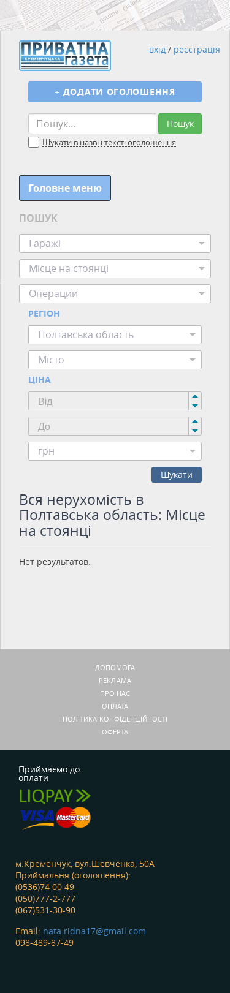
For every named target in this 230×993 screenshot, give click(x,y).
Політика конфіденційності (115, 718)
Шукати (177, 474)
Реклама (115, 680)
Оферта (115, 731)
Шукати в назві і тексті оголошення (109, 142)
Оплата (115, 706)
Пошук (180, 123)
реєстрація (197, 49)
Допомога (115, 667)
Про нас (115, 693)
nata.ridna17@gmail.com (94, 931)
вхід (157, 49)
